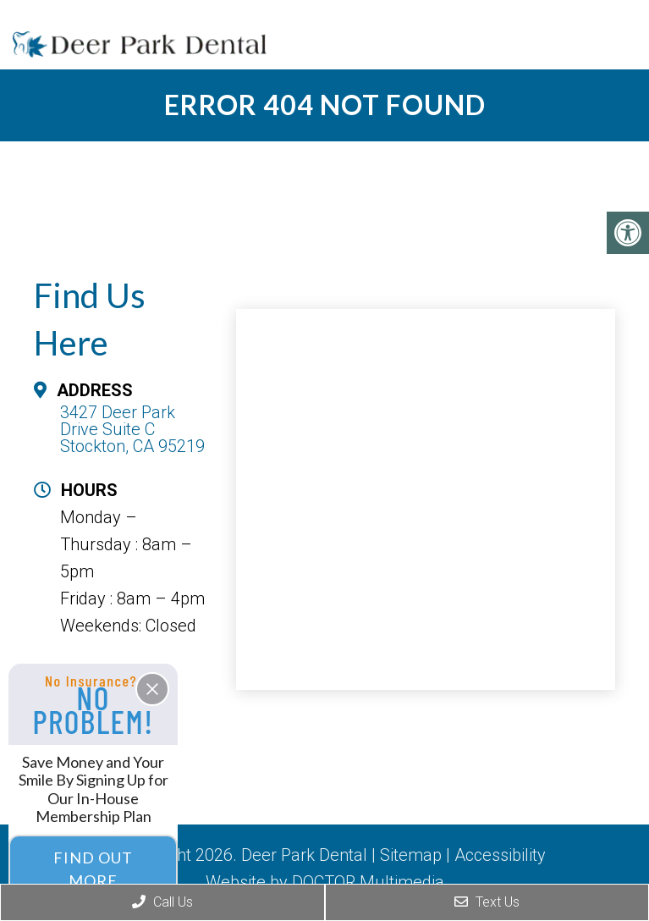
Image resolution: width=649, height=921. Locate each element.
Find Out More (93, 869)
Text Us (487, 902)
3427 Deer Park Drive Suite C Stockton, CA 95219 (132, 429)
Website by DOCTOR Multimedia (325, 882)
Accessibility (500, 855)
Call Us (162, 902)
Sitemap (411, 855)
